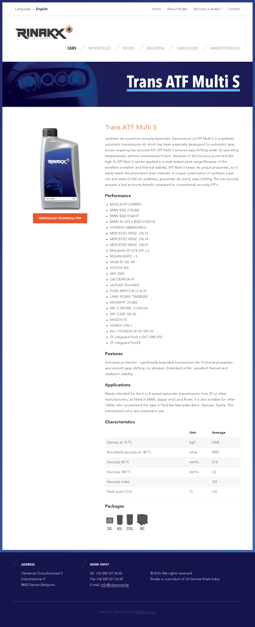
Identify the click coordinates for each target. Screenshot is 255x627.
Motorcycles (99, 48)
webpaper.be (145, 612)
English (42, 9)
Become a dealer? (207, 9)
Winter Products (225, 48)
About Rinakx (177, 9)
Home (156, 9)
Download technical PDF (60, 218)
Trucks (129, 48)
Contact (233, 9)
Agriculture (187, 48)
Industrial (156, 48)
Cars (71, 48)
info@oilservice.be (115, 585)
